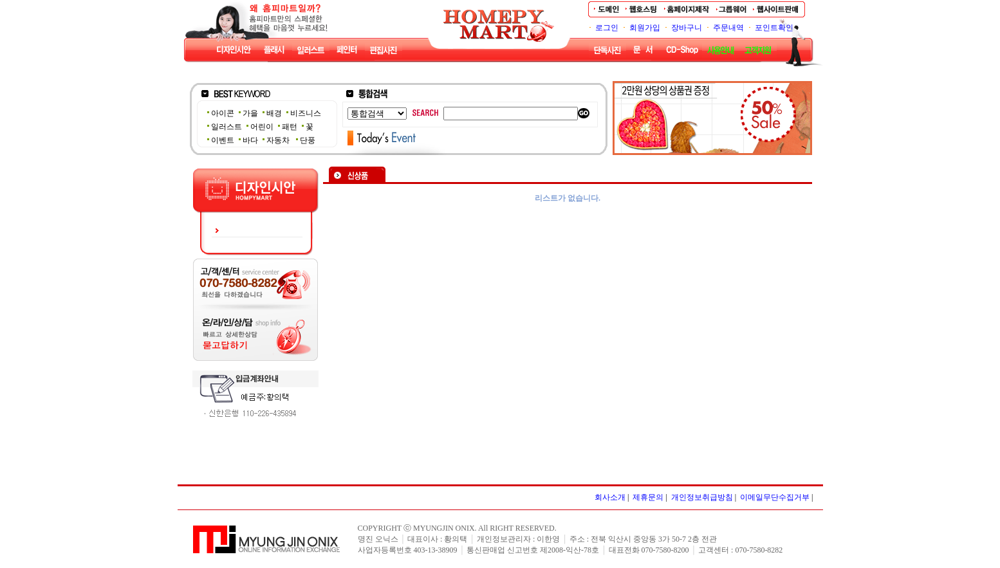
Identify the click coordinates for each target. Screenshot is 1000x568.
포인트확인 (774, 27)
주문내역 (728, 27)
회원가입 (644, 27)
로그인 (606, 27)
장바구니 (686, 27)
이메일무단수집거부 (775, 497)
